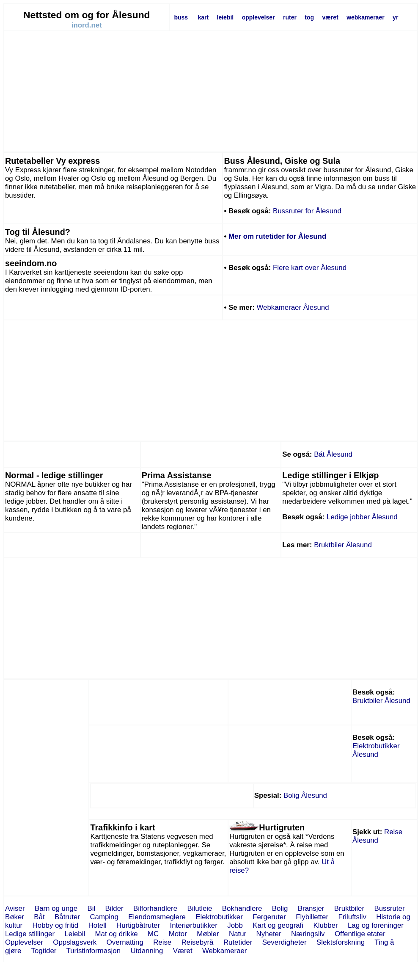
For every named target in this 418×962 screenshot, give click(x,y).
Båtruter (67, 917)
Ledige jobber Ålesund (362, 517)
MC (153, 934)
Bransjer (311, 908)
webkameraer (365, 17)
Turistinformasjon (93, 951)
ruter (290, 17)
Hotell (97, 925)
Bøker (14, 917)
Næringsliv (308, 934)
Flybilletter (312, 917)
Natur (237, 934)
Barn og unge (56, 908)
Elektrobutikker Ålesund (375, 750)
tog (309, 17)
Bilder (114, 908)
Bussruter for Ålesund (307, 211)
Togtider (44, 951)
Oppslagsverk (74, 942)
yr (395, 17)
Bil (91, 908)
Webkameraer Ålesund (293, 307)
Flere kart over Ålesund (309, 268)
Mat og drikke (116, 934)
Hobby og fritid (56, 925)
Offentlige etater (360, 934)
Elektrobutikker (218, 917)
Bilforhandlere (155, 908)
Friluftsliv (352, 917)
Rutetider (237, 942)
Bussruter (389, 908)
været (330, 17)
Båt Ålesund (333, 454)
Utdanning (147, 951)
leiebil (225, 17)
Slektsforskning (340, 942)
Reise (162, 942)
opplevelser (258, 17)
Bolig (280, 908)
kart (203, 17)
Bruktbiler (349, 908)
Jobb (235, 925)
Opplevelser (24, 942)
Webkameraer (224, 951)
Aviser (15, 908)
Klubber (325, 925)
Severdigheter (284, 942)
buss (181, 17)
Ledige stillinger (30, 934)
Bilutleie (199, 908)
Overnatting (125, 942)
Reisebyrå (198, 942)
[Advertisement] (210, 91)
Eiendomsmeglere (157, 917)
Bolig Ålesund (305, 795)
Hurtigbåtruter (138, 925)
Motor (178, 934)
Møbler (208, 934)
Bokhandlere (242, 908)
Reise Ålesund (377, 836)
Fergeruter (269, 917)
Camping (104, 917)
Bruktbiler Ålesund (343, 545)
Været (182, 951)
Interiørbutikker (193, 925)
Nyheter (268, 934)
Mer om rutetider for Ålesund (277, 236)
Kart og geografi (278, 925)
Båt (39, 917)
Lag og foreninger (376, 925)
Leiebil (74, 934)
